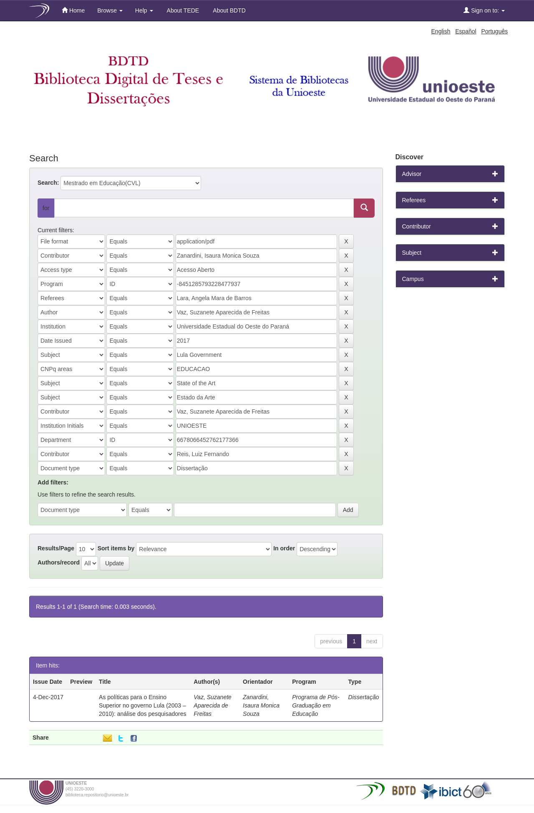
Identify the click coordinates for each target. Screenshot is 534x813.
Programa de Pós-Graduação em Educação (316, 705)
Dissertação (363, 697)
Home (73, 10)
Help (144, 10)
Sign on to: (484, 10)
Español (465, 31)
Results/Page (56, 548)
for (46, 208)
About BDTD (229, 10)
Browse (110, 10)
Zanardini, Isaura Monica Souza (261, 705)
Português (494, 31)
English (441, 31)
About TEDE (182, 10)
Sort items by (116, 548)
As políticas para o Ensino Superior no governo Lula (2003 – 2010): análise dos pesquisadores (142, 705)
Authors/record (59, 562)
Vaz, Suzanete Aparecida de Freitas (213, 705)
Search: (48, 182)
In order (284, 548)
